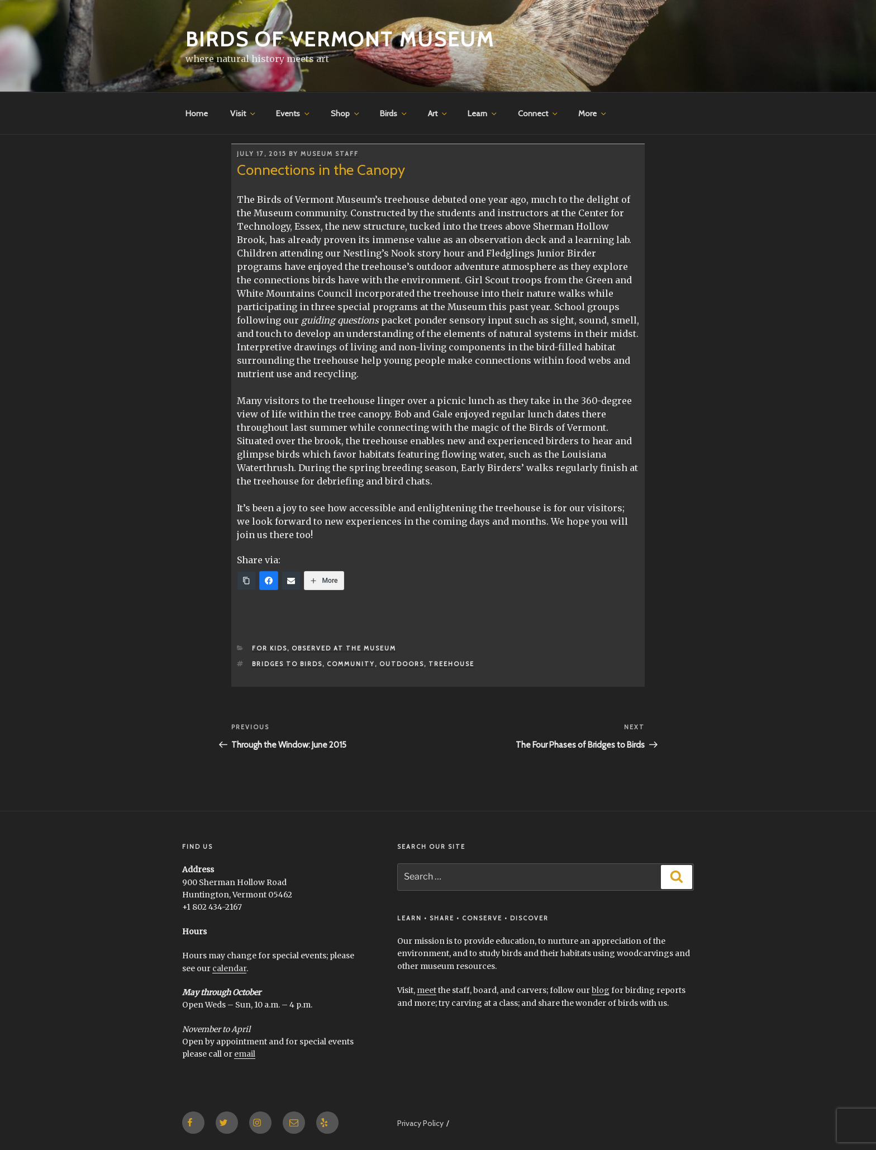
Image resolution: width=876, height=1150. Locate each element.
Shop (346, 113)
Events (293, 113)
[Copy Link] (246, 580)
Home (196, 113)
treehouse (451, 664)
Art (438, 113)
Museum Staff (330, 154)
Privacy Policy (420, 1123)
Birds (394, 113)
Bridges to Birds (287, 664)
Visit (243, 113)
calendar (229, 968)
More (593, 113)
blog (601, 990)
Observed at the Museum (344, 648)
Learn (483, 113)
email (244, 1054)
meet (426, 990)
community (351, 664)
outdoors (401, 664)
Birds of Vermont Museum (339, 39)
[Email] (291, 580)
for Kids (269, 648)
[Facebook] (268, 580)
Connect (538, 113)
